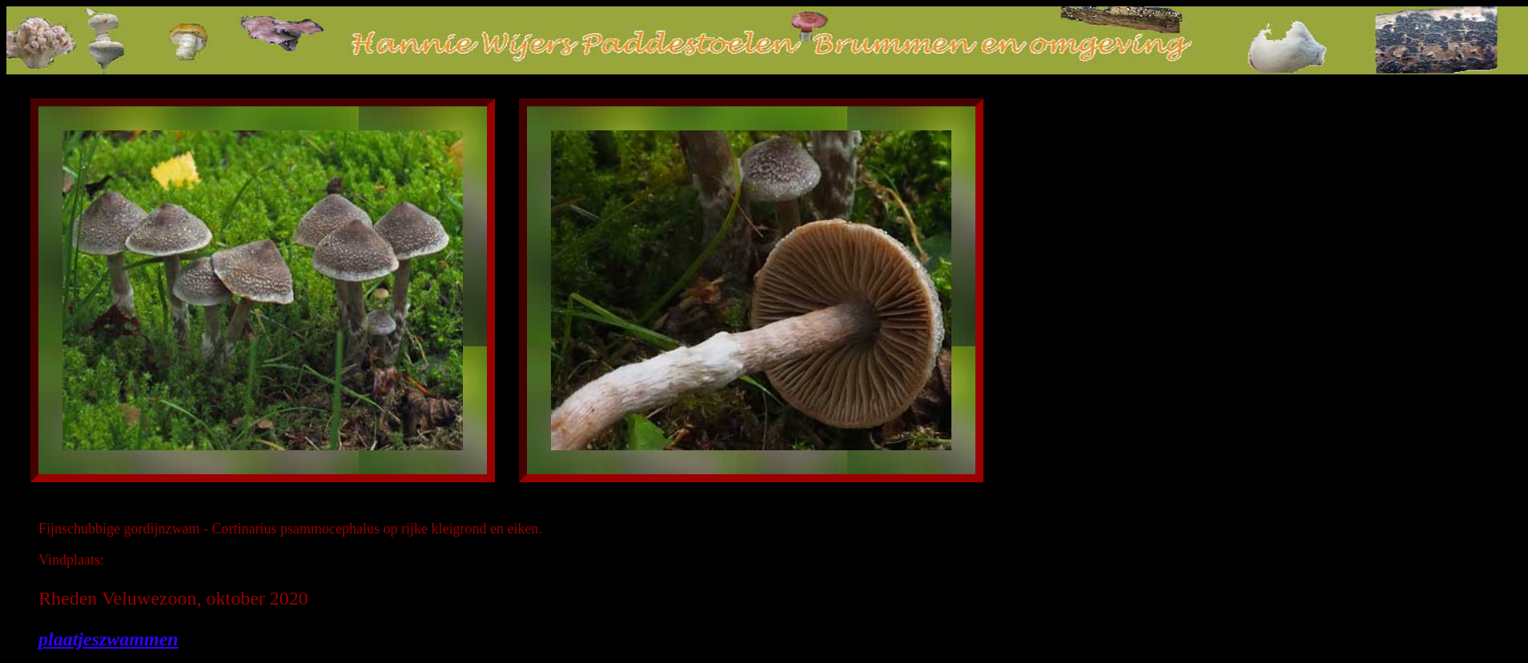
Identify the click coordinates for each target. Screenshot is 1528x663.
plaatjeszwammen (108, 639)
